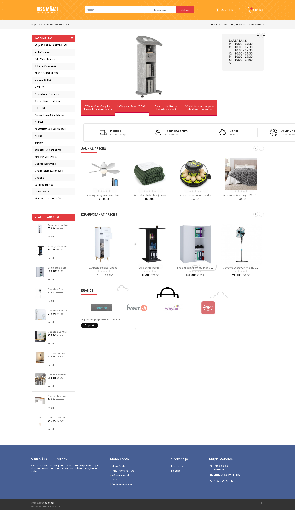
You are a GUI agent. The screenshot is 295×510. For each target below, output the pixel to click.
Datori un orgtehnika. (46, 157)
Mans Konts (118, 466)
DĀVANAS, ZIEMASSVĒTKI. (49, 198)
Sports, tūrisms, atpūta (47, 101)
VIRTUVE (39, 122)
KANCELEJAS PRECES (46, 73)
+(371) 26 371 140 (224, 480)
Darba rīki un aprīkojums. (48, 150)
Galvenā (215, 24)
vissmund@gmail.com (227, 474)
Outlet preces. (42, 191)
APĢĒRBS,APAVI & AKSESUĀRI (51, 45)
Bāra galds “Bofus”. (58, 246)
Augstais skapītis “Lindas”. (62, 225)
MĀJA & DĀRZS (43, 80)
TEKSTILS (40, 108)
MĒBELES (40, 87)
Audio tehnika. (42, 52)
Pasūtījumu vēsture (123, 470)
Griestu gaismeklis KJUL (61, 417)
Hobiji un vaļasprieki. (45, 66)
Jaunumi (117, 479)
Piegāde (176, 470)
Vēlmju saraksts (121, 475)
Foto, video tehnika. (45, 59)
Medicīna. (40, 177)
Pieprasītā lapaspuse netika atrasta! (244, 24)
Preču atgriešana (122, 484)
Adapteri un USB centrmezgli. (50, 129)
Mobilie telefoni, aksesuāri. (49, 171)
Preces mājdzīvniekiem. (47, 94)
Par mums (177, 466)
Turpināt (89, 325)
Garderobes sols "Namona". (63, 396)
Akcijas (38, 136)
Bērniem (39, 143)
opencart (50, 502)
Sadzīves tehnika (44, 184)
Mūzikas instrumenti (45, 164)
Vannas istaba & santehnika (49, 115)
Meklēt (185, 10)
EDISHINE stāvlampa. (59, 353)
